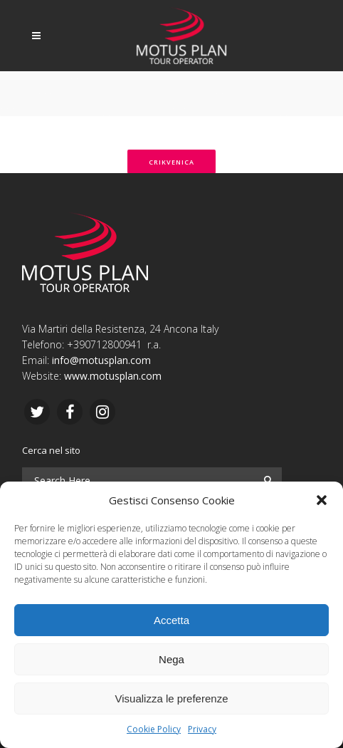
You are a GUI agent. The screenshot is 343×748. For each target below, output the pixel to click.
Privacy (202, 729)
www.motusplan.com (113, 376)
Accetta (171, 620)
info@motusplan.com (101, 360)
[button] (322, 500)
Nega (171, 659)
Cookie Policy (154, 729)
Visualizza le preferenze (171, 698)
